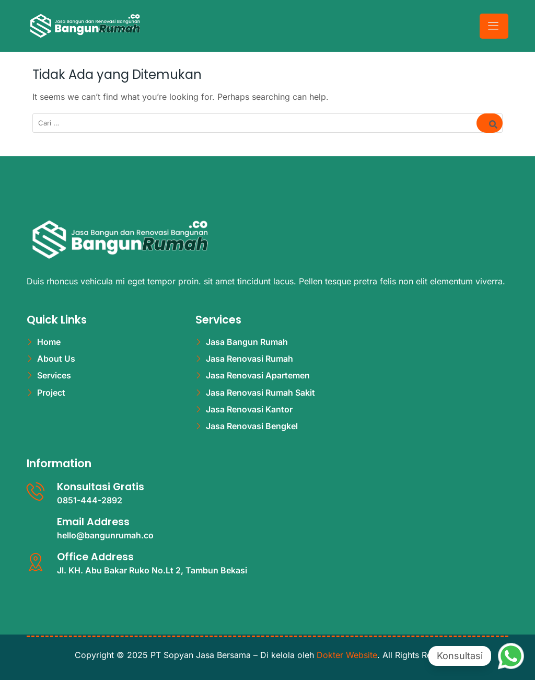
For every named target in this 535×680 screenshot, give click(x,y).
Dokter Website (347, 655)
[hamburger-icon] (494, 26)
